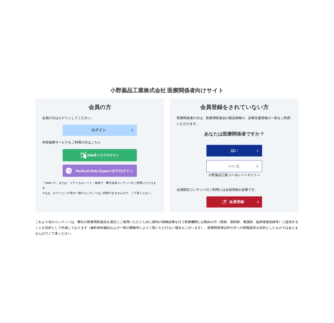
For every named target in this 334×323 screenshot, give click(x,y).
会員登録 (233, 202)
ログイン (98, 130)
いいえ (234, 166)
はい (234, 151)
